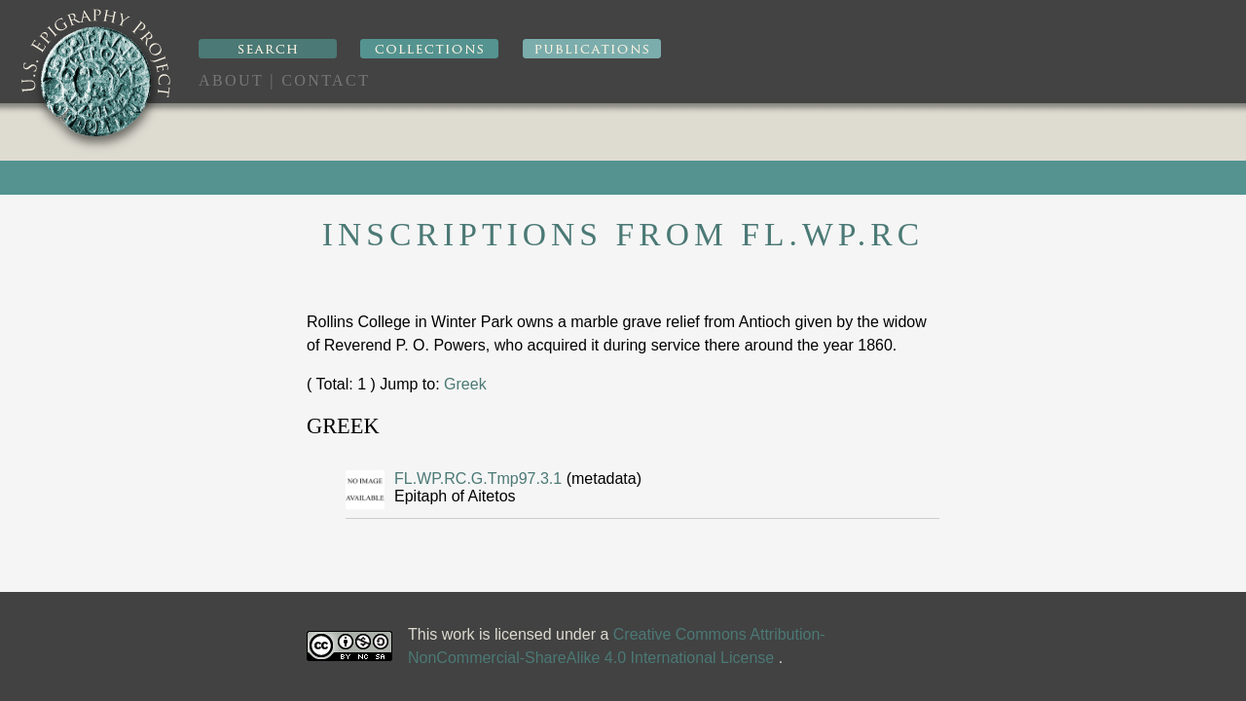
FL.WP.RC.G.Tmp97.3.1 (480, 478)
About (231, 80)
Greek (465, 384)
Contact (325, 80)
